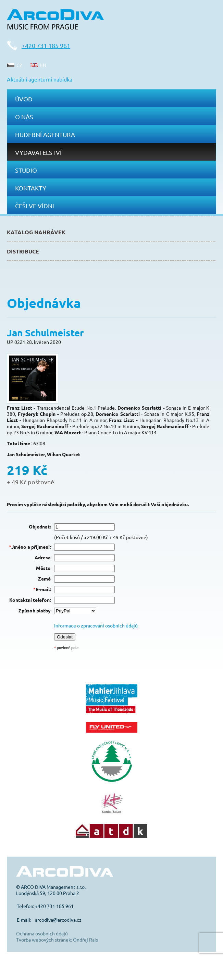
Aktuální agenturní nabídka (39, 79)
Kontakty (30, 187)
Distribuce (23, 251)
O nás (24, 116)
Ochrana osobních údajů (42, 933)
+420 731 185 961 (46, 45)
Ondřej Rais (85, 939)
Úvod (24, 98)
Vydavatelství (38, 152)
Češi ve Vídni (34, 205)
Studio (26, 170)
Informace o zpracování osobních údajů (96, 625)
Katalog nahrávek (36, 232)
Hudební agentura (45, 134)
